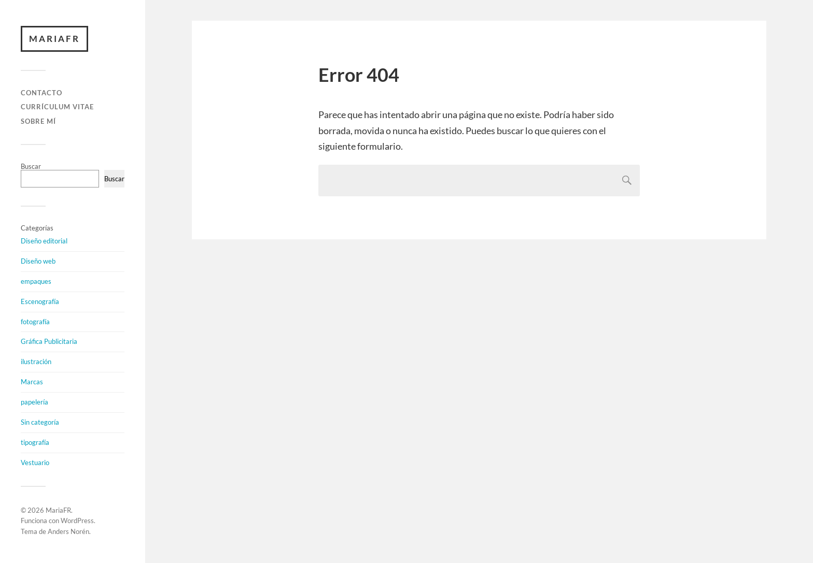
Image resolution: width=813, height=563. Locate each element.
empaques (36, 281)
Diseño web (38, 261)
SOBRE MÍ (38, 121)
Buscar (31, 166)
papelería (34, 402)
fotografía (35, 321)
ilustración (36, 361)
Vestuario (35, 462)
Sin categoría (40, 422)
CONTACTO (41, 93)
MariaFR (54, 38)
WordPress (77, 520)
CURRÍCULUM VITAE (57, 107)
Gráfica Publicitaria (49, 341)
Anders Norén (68, 531)
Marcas (32, 382)
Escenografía (40, 301)
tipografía (35, 442)
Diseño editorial (44, 241)
